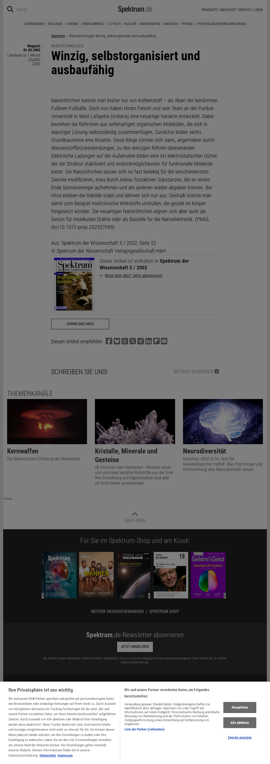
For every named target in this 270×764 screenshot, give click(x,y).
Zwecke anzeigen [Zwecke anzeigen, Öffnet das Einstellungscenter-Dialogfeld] (240, 748)
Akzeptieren (240, 718)
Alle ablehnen (239, 733)
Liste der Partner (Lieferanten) (144, 739)
